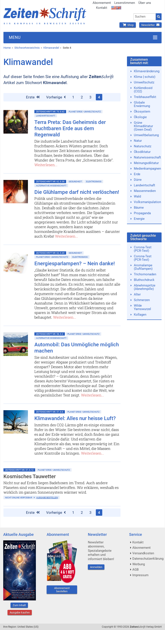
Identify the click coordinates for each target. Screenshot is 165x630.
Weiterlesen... (45, 164)
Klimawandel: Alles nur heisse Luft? (75, 418)
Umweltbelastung (146, 135)
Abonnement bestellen (62, 589)
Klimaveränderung (146, 71)
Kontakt (101, 8)
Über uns (144, 3)
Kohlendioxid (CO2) (143, 89)
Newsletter (150, 25)
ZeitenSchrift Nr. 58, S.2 (49, 334)
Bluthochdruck (144, 280)
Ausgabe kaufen (20, 612)
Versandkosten (143, 553)
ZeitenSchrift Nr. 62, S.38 (50, 181)
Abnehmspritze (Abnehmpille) (144, 287)
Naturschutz (142, 146)
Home (7, 47)
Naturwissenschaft (147, 157)
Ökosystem (142, 111)
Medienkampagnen (147, 168)
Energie (139, 219)
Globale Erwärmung (142, 104)
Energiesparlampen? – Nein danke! (74, 264)
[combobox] (144, 16)
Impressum (140, 575)
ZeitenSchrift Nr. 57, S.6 (49, 412)
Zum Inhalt (19, 605)
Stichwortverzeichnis (27, 47)
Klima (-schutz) (144, 77)
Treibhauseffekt (145, 97)
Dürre (138, 180)
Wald (137, 196)
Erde (137, 174)
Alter (137, 294)
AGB (135, 569)
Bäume (139, 207)
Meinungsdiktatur (146, 163)
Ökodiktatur (142, 152)
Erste (33, 97)
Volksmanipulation (147, 202)
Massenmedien (145, 191)
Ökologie (140, 117)
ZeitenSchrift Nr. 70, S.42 (50, 111)
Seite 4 (67, 47)
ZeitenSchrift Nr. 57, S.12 (19, 470)
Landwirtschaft (45, 116)
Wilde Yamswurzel (142, 307)
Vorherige (56, 97)
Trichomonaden (145, 274)
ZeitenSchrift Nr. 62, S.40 (50, 253)
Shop (128, 25)
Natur (138, 141)
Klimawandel (51, 47)
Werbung (138, 564)
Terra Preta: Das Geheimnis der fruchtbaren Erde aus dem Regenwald (70, 128)
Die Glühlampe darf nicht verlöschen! (76, 192)
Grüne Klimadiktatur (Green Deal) (143, 126)
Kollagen (140, 315)
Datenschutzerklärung (147, 559)
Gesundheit (75, 181)
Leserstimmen (124, 3)
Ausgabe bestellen (47, 497)
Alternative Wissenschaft (51, 185)
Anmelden (96, 567)
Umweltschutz (144, 82)
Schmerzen (142, 300)
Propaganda (142, 213)
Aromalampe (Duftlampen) (143, 267)
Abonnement (102, 3)
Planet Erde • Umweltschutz (85, 111)
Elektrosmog (93, 181)
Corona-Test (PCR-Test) (142, 249)
